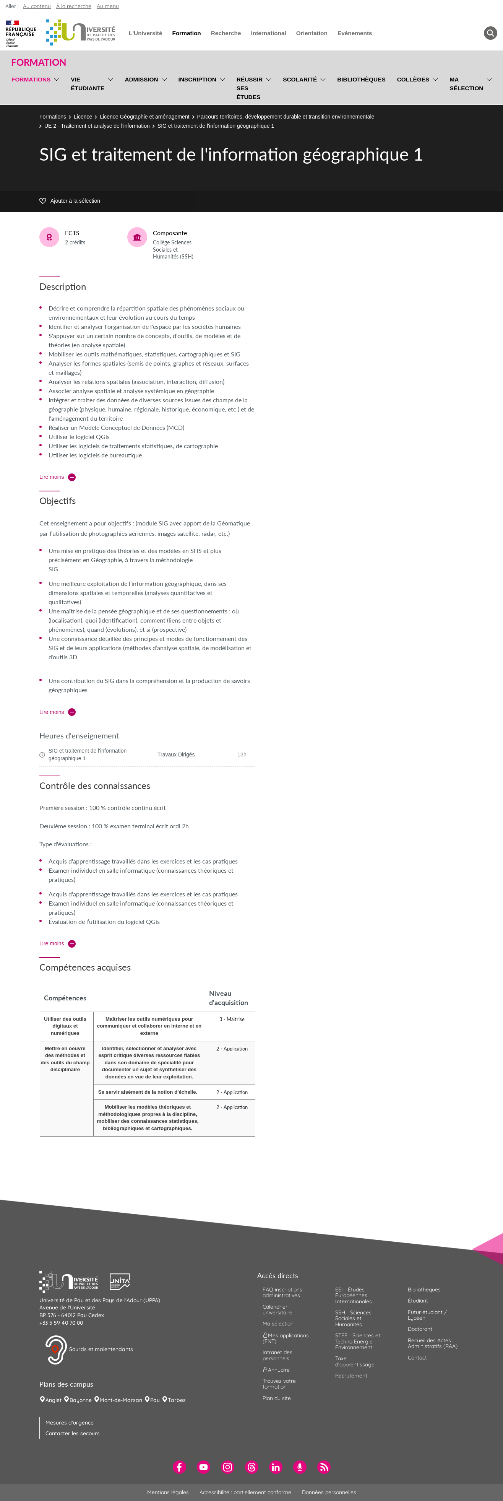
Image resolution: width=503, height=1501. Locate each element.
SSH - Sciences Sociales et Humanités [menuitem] (353, 1318)
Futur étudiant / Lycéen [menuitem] (427, 1315)
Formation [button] (38, 62)
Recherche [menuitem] (226, 33)
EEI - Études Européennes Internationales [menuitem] (353, 1295)
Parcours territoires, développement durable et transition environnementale (286, 117)
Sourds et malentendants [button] (89, 1350)
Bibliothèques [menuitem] (361, 79)
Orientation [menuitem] (312, 33)
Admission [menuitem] (141, 79)
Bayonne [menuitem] (81, 1400)
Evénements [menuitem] (354, 33)
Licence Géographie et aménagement (144, 117)
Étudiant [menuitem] (418, 1300)
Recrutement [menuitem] (351, 1375)
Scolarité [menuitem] (300, 79)
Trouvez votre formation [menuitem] (279, 1383)
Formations (52, 117)
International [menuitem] (268, 33)
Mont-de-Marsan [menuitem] (121, 1400)
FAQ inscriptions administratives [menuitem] (282, 1292)
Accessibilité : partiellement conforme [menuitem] (245, 1492)
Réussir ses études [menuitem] (250, 88)
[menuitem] (179, 1467)
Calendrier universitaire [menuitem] (277, 1309)
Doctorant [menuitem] (420, 1328)
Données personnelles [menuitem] (329, 1492)
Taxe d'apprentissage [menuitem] (355, 1361)
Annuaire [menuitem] (276, 1369)
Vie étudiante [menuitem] (87, 83)
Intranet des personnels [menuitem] (277, 1355)
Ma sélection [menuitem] (466, 83)
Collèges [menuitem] (413, 79)
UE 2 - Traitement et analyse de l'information (97, 126)
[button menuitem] (490, 33)
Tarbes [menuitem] (177, 1400)
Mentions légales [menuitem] (168, 1492)
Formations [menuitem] (30, 79)
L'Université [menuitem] (145, 33)
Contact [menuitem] (417, 1357)
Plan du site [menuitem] (277, 1398)
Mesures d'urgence (69, 1422)
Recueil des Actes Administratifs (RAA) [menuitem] (433, 1343)
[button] (74, 1281)
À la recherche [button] (73, 6)
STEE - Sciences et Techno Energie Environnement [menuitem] (357, 1341)
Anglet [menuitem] (53, 1400)
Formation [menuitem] (186, 33)
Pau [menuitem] (155, 1400)
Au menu (108, 6)
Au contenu (37, 6)
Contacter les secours (72, 1433)
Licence (83, 117)
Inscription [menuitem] (197, 79)
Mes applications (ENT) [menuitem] (286, 1338)
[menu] (55, 87)
